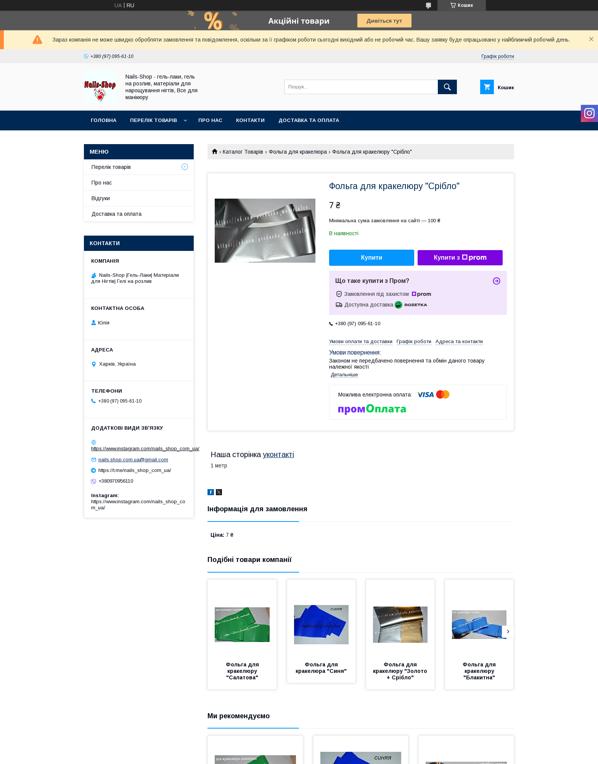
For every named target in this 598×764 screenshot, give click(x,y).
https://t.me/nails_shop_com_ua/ (134, 470)
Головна (103, 120)
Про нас (210, 120)
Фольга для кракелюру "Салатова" (243, 671)
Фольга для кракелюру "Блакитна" (480, 671)
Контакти (250, 120)
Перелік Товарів (153, 120)
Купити (372, 257)
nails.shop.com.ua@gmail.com (133, 459)
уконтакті (278, 454)
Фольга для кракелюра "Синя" (321, 667)
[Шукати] (447, 87)
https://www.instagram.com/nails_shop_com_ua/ (145, 448)
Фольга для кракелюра (298, 152)
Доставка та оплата (308, 120)
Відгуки (101, 198)
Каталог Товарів (243, 152)
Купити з (460, 257)
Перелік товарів (111, 167)
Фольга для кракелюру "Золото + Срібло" (401, 671)
